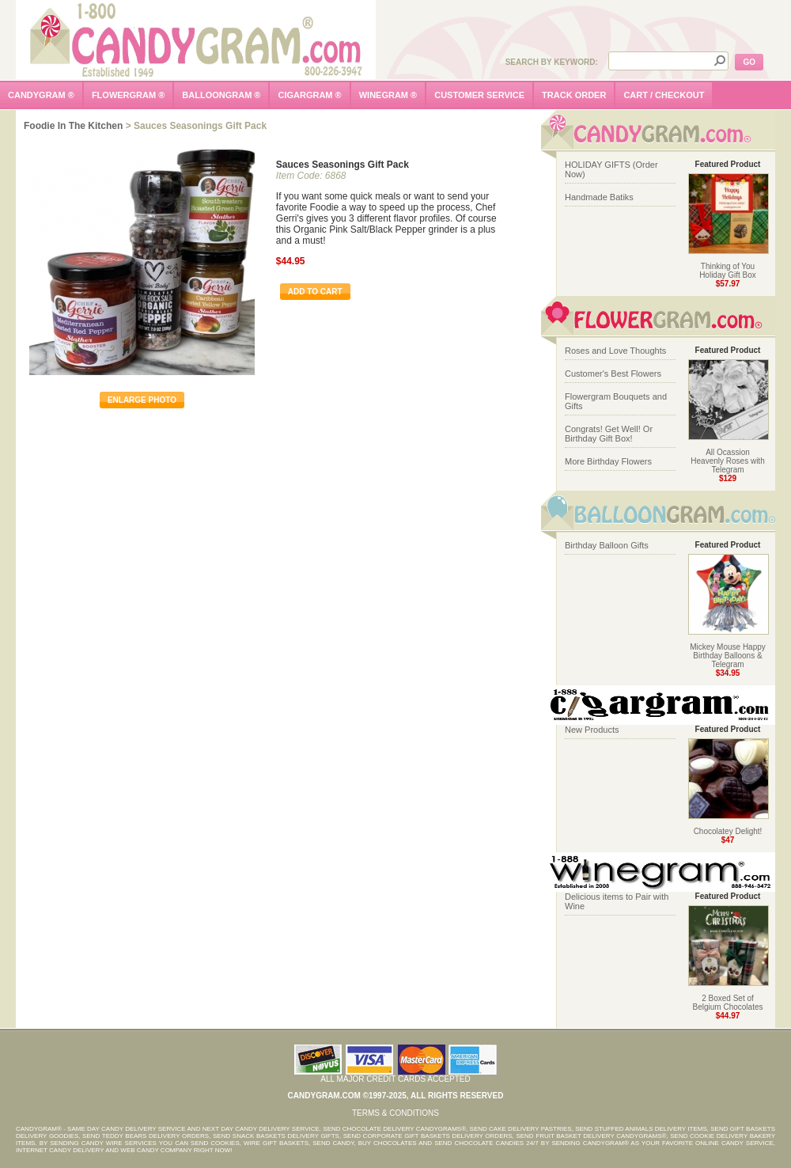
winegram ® (388, 95)
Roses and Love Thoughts (615, 350)
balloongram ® (221, 95)
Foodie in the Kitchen (73, 125)
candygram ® (41, 95)
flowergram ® (128, 95)
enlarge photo (142, 400)
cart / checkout (663, 95)
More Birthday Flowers (608, 461)
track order (574, 95)
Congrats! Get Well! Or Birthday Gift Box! (609, 433)
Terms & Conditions (395, 1113)
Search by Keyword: (551, 62)
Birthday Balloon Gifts (607, 545)
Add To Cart (315, 291)
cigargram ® (309, 95)
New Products (592, 729)
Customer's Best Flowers (613, 373)
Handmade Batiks (599, 197)
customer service (479, 95)
